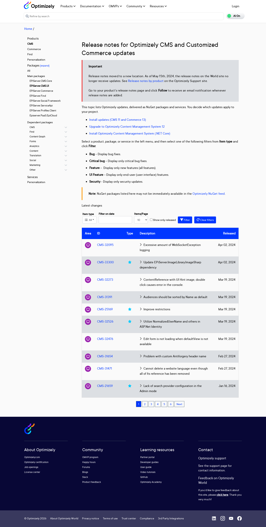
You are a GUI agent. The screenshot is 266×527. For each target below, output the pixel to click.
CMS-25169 (105, 309)
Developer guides (149, 462)
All (28, 70)
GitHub (144, 477)
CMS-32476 (105, 339)
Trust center (129, 518)
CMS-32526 (105, 321)
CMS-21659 (105, 386)
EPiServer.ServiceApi (41, 105)
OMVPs (115, 6)
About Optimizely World (64, 518)
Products (68, 6)
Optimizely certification (36, 462)
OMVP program (90, 457)
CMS (30, 43)
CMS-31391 (104, 297)
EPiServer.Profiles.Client (43, 110)
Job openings (31, 467)
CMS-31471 (104, 368)
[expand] (44, 65)
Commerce (34, 49)
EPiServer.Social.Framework (45, 100)
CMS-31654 (105, 356)
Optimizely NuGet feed (209, 193)
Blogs (85, 472)
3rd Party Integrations (171, 518)
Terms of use (110, 518)
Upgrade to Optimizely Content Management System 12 (127, 126)
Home (28, 29)
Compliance (147, 518)
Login (235, 6)
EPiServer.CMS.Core (41, 81)
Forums (86, 467)
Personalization (36, 59)
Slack (85, 477)
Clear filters (205, 220)
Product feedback (91, 482)
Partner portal (147, 457)
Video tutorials (148, 472)
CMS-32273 (105, 279)
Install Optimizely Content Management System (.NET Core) (129, 133)
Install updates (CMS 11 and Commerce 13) (117, 120)
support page (218, 466)
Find (29, 54)
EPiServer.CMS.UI (39, 86)
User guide (146, 467)
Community (136, 6)
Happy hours (89, 462)
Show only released (164, 220)
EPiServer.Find (38, 95)
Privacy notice (90, 518)
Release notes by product (146, 81)
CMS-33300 (105, 262)
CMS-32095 (105, 245)
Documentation (92, 6)
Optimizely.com (32, 457)
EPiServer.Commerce (41, 90)
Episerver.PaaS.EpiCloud (43, 115)
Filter (185, 220)
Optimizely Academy (151, 482)
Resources (158, 6)
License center (32, 472)
